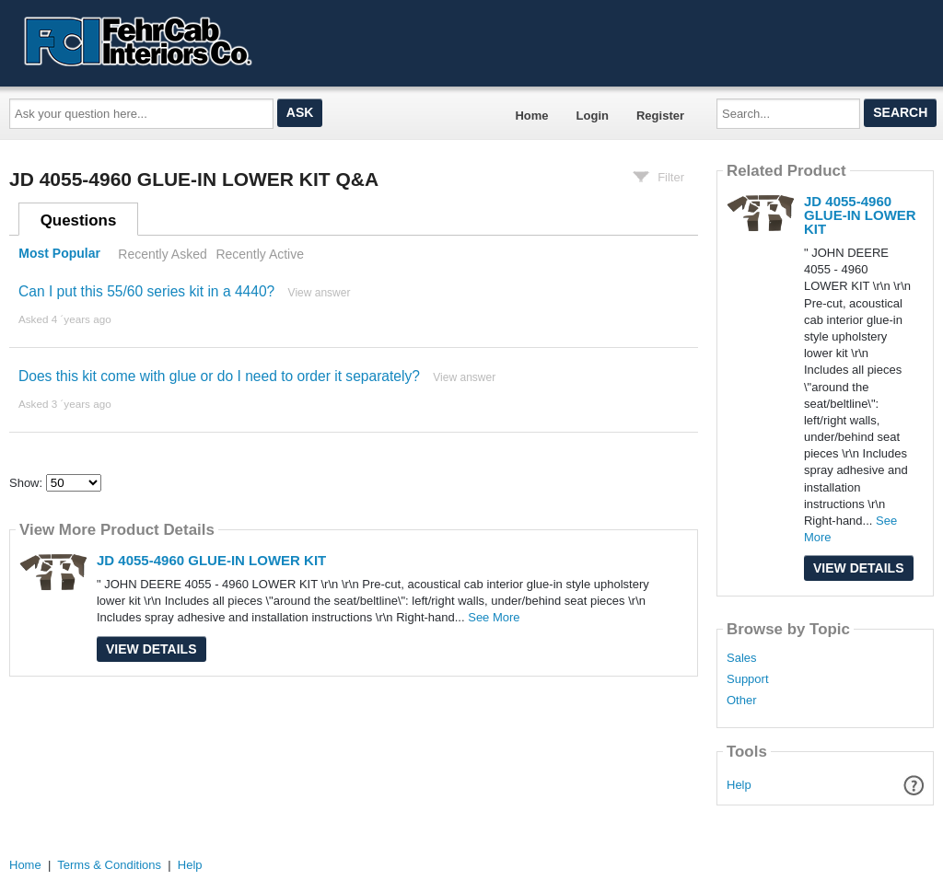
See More (493, 617)
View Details (151, 649)
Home (531, 115)
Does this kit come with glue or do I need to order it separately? (219, 376)
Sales (742, 658)
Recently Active (259, 254)
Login (592, 115)
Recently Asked (162, 254)
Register (660, 115)
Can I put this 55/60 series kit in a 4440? (146, 291)
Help (739, 785)
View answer (319, 292)
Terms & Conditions (109, 865)
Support (748, 679)
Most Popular (59, 254)
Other (742, 700)
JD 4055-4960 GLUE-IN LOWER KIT (211, 560)
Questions (79, 220)
